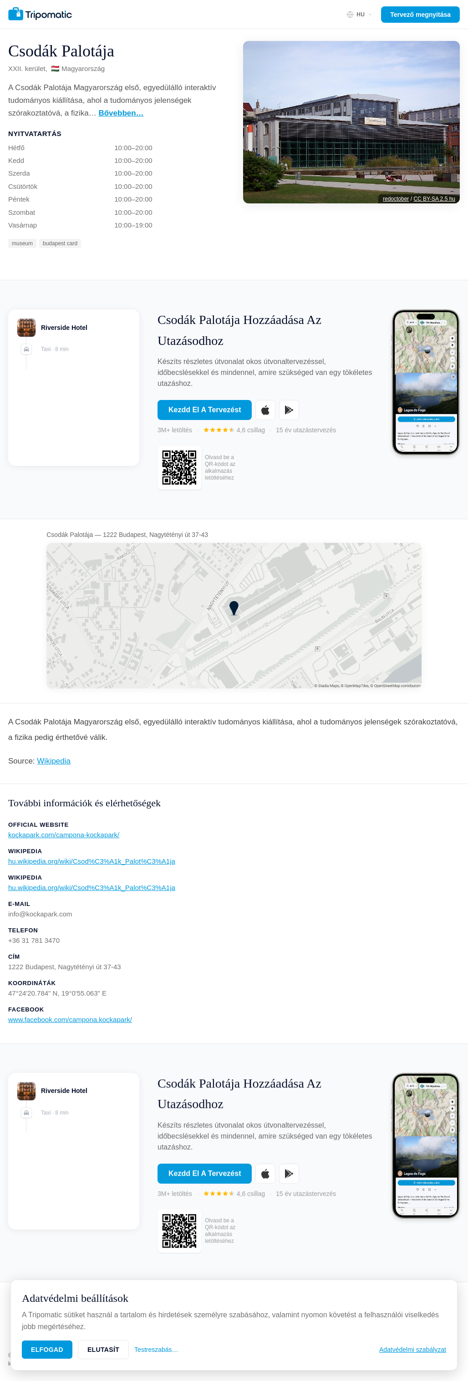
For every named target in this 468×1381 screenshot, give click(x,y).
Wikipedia (54, 761)
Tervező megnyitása (420, 14)
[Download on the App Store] (265, 410)
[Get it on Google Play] (289, 410)
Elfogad (47, 1349)
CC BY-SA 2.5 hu (434, 199)
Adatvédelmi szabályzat (412, 1349)
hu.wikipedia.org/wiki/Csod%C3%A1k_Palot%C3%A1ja (91, 861)
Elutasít (103, 1349)
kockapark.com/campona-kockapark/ (63, 835)
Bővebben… (120, 113)
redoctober (396, 199)
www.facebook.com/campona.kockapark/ (70, 1019)
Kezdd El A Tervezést (204, 410)
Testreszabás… (156, 1349)
